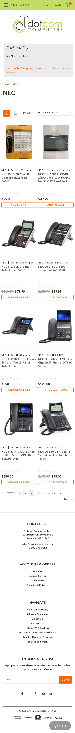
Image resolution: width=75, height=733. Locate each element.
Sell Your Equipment (37, 614)
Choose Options (19, 297)
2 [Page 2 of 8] (25, 492)
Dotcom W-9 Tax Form (37, 627)
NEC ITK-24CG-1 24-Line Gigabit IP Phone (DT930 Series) (55, 362)
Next (68, 499)
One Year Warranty (37, 609)
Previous (8, 493)
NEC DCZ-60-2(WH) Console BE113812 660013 (15, 177)
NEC (15, 84)
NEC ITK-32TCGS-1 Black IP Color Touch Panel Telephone (18, 362)
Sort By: (27, 112)
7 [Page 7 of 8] (54, 492)
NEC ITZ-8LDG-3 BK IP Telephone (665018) (16, 268)
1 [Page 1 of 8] (20, 492)
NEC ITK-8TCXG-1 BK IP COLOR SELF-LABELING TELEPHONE (18, 455)
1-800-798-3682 (20, 4)
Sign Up (58, 4)
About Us (37, 618)
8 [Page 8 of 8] (60, 492)
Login (46, 4)
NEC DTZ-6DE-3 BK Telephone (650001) (51, 268)
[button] (38, 70)
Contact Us (37, 623)
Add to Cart (19, 204)
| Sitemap (51, 710)
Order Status (37, 580)
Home (6, 84)
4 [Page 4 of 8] (37, 492)
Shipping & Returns (37, 585)
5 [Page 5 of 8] (43, 492)
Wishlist (37, 571)
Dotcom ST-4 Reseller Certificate (37, 632)
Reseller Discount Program (38, 637)
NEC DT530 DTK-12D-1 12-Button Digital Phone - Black (55, 455)
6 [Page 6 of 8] (49, 492)
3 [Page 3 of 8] (31, 492)
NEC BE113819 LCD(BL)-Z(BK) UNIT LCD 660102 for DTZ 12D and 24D (54, 177)
